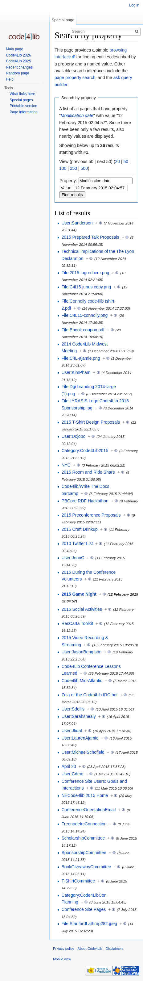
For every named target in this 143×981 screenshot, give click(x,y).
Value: (67, 187)
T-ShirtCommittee (78, 880)
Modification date (77, 115)
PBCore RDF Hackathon (84, 500)
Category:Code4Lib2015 (84, 450)
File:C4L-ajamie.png (80, 358)
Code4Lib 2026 (18, 55)
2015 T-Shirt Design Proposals (90, 422)
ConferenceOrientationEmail (88, 809)
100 (62, 168)
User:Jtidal (71, 730)
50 (126, 161)
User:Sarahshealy (78, 716)
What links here (22, 94)
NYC (66, 465)
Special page (62, 20)
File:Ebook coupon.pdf (82, 329)
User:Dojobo (73, 436)
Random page (17, 73)
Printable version (23, 106)
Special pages (21, 100)
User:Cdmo (72, 773)
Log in (134, 5)
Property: (68, 180)
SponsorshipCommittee (83, 852)
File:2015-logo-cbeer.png (85, 272)
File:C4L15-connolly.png (84, 315)
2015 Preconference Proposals (91, 515)
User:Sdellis (72, 708)
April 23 (68, 766)
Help (10, 79)
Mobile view (62, 959)
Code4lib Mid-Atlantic (81, 680)
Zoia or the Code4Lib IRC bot (89, 694)
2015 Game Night (78, 594)
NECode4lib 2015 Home (84, 795)
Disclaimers (115, 948)
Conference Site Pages (83, 909)
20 (117, 161)
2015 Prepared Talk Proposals (90, 237)
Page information (24, 112)
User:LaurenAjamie (79, 738)
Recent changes (19, 67)
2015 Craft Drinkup (79, 529)
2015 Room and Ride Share (88, 472)
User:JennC (72, 557)
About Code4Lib (90, 948)
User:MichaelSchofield (82, 752)
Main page (14, 49)
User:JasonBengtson (81, 651)
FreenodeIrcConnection (83, 823)
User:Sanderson (76, 222)
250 (73, 168)
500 (84, 168)
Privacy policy (63, 948)
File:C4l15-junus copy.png (86, 286)
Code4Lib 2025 (18, 61)
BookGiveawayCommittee (86, 866)
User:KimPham (75, 372)
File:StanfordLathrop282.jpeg (89, 923)
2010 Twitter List (77, 543)
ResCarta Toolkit (77, 623)
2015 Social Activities (81, 609)
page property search (75, 77)
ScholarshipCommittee (83, 838)
